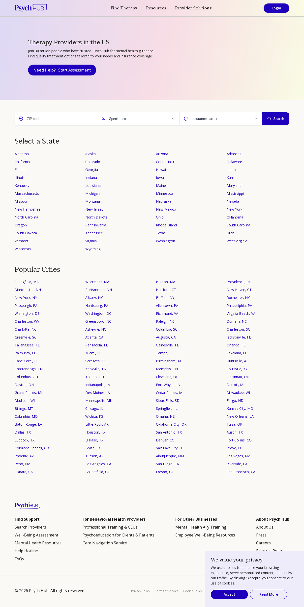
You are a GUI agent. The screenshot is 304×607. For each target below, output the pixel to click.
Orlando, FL (236, 345)
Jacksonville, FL (239, 337)
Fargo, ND (235, 400)
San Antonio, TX (169, 432)
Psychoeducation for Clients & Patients (118, 535)
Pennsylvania (95, 225)
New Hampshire (27, 209)
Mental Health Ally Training (200, 527)
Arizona (162, 153)
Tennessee (94, 233)
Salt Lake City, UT (170, 448)
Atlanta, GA (94, 337)
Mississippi (235, 193)
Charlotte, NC (25, 329)
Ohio (160, 217)
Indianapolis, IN (97, 384)
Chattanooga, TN (29, 368)
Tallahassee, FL (27, 345)
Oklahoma (235, 217)
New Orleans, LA (240, 416)
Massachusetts (27, 193)
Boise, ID (92, 448)
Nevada (233, 201)
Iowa (160, 177)
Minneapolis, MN (99, 400)
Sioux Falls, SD (168, 400)
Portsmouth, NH (98, 289)
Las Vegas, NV (238, 456)
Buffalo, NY (165, 297)
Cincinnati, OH (238, 376)
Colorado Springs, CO (32, 448)
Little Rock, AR (97, 424)
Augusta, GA (166, 337)
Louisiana (93, 185)
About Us (265, 527)
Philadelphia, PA (239, 305)
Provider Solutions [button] (193, 8)
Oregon (21, 225)
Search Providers (30, 527)
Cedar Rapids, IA (169, 392)
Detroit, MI (235, 384)
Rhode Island (166, 225)
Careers (263, 543)
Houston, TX (95, 432)
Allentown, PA (167, 305)
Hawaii (161, 169)
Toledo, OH (94, 376)
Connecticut (165, 161)
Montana (92, 201)
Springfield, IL (167, 408)
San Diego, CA (167, 463)
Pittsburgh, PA (26, 305)
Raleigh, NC (165, 321)
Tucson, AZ (94, 456)
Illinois (20, 177)
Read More (268, 594)
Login (276, 8)
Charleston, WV (27, 321)
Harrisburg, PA (96, 305)
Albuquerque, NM (170, 456)
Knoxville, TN (95, 368)
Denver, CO (165, 440)
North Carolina (26, 217)
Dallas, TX (23, 432)
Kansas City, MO (240, 408)
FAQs (19, 558)
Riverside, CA (237, 463)
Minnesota (164, 193)
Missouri (21, 201)
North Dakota (96, 217)
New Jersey (94, 209)
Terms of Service (166, 591)
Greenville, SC (25, 337)
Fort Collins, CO (239, 440)
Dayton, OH (24, 384)
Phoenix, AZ (24, 456)
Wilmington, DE (27, 313)
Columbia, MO (26, 416)
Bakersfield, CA (97, 471)
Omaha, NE (165, 416)
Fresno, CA (165, 471)
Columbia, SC (166, 329)
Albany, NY (94, 297)
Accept (229, 594)
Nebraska (163, 201)
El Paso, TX (94, 440)
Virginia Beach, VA (241, 313)
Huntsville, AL (237, 361)
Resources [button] (156, 8)
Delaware (234, 161)
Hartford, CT (166, 289)
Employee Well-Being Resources (205, 535)
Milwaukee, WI (238, 392)
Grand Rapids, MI (28, 392)
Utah (230, 233)
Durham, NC (237, 321)
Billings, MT (24, 408)
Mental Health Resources (38, 543)
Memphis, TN (167, 368)
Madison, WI (25, 400)
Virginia (91, 241)
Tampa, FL (164, 353)
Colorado (92, 161)
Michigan (92, 193)
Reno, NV (22, 463)
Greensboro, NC (98, 321)
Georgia (91, 169)
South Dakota (26, 233)
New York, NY (26, 297)
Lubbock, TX (24, 440)
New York (234, 209)
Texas (161, 233)
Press (261, 535)
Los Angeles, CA (98, 463)
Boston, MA (165, 281)
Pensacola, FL (96, 345)
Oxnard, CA (24, 471)
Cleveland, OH (167, 376)
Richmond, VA (167, 313)
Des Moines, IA (97, 392)
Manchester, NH (28, 289)
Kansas (232, 177)
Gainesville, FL (167, 345)
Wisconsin (23, 248)
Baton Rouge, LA (28, 424)
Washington (165, 241)
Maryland (234, 185)
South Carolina (238, 225)
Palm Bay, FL (25, 353)
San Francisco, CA (241, 471)
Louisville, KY (237, 368)
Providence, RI (238, 281)
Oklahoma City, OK (171, 424)
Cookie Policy (192, 591)
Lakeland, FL (237, 353)
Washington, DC (98, 313)
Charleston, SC (238, 329)
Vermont (22, 241)
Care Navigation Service (105, 543)
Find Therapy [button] (124, 8)
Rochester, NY (238, 297)
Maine (161, 185)
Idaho (231, 169)
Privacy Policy (140, 591)
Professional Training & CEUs (110, 527)
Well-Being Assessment (36, 535)
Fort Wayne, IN (168, 384)
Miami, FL (93, 353)
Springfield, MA (27, 281)
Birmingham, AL (169, 361)
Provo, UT (235, 448)
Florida (20, 169)
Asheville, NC (95, 329)
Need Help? (62, 70)
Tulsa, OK (234, 424)
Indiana (91, 177)
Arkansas (234, 153)
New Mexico (166, 209)
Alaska (90, 153)
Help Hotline (26, 551)
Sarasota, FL (95, 361)
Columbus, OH (26, 376)
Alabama (22, 153)
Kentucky (22, 185)
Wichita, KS (94, 416)
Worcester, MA (97, 281)
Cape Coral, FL (26, 361)
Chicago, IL (94, 408)
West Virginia (237, 241)
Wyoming (92, 248)
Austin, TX (235, 432)
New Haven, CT (239, 289)
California (22, 161)
